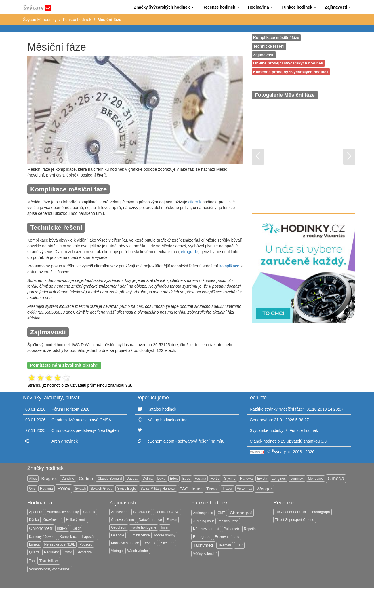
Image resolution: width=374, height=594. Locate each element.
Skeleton (167, 543)
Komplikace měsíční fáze (276, 37)
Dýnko (34, 520)
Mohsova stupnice (125, 543)
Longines (279, 479)
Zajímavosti (263, 55)
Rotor (68, 552)
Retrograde (201, 537)
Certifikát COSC (167, 512)
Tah (32, 561)
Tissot (212, 488)
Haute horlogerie (144, 527)
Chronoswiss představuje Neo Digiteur (85, 430)
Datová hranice (150, 520)
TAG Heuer (191, 488)
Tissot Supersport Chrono (294, 520)
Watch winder (137, 551)
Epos (186, 479)
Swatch (80, 489)
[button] (164, 7)
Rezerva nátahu (227, 537)
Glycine (229, 479)
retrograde (189, 251)
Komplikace (69, 537)
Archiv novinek (64, 441)
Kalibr (76, 528)
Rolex (63, 488)
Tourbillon (48, 560)
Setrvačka (84, 552)
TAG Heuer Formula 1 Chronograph (302, 512)
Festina (200, 479)
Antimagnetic (203, 513)
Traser (227, 489)
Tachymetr (203, 545)
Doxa (161, 479)
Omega (336, 478)
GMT (221, 513)
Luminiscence (139, 535)
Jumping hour (203, 521)
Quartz (34, 552)
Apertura (35, 512)
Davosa (132, 479)
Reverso (150, 543)
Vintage (117, 551)
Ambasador (120, 512)
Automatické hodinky (63, 512)
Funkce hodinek (77, 19)
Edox (174, 479)
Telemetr (224, 545)
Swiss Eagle (126, 489)
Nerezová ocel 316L (59, 544)
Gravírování (52, 520)
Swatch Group (101, 489)
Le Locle (117, 535)
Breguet (49, 478)
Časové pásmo (122, 520)
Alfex (33, 479)
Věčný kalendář (205, 554)
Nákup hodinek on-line (167, 419)
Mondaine (315, 479)
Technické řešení (269, 46)
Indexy (62, 528)
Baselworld (141, 512)
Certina (86, 478)
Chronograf (241, 512)
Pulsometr (231, 529)
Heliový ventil (76, 520)
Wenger (264, 488)
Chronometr (40, 528)
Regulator (51, 552)
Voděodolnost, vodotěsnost (49, 569)
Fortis (215, 479)
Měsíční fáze (228, 521)
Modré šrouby (164, 535)
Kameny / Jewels (42, 537)
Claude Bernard (110, 479)
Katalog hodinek (161, 409)
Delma (148, 479)
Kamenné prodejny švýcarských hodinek (291, 72)
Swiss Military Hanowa (158, 489)
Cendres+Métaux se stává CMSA (81, 419)
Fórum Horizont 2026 (70, 409)
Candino (67, 479)
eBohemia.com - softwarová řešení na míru (185, 441)
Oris (32, 489)
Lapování (89, 537)
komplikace (229, 266)
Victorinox (244, 489)
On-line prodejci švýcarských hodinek (288, 63)
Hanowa (246, 479)
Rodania (46, 489)
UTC (239, 545)
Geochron (118, 527)
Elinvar (172, 520)
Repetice (250, 529)
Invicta (262, 479)
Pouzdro (85, 544)
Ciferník (89, 512)
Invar (165, 527)
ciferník (194, 202)
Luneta (34, 544)
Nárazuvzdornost (206, 529)
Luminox (296, 479)
